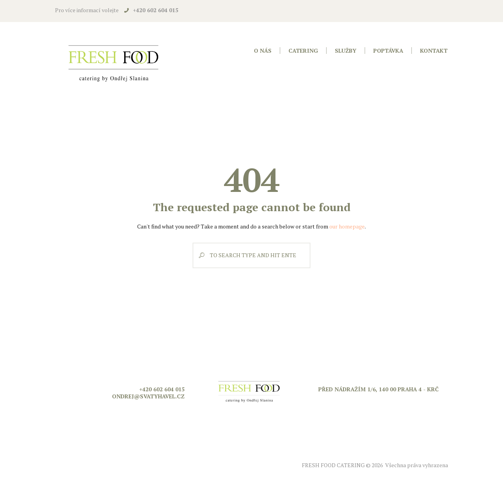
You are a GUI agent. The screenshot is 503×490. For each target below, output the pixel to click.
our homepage (347, 226)
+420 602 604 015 (155, 10)
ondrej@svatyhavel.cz (148, 396)
